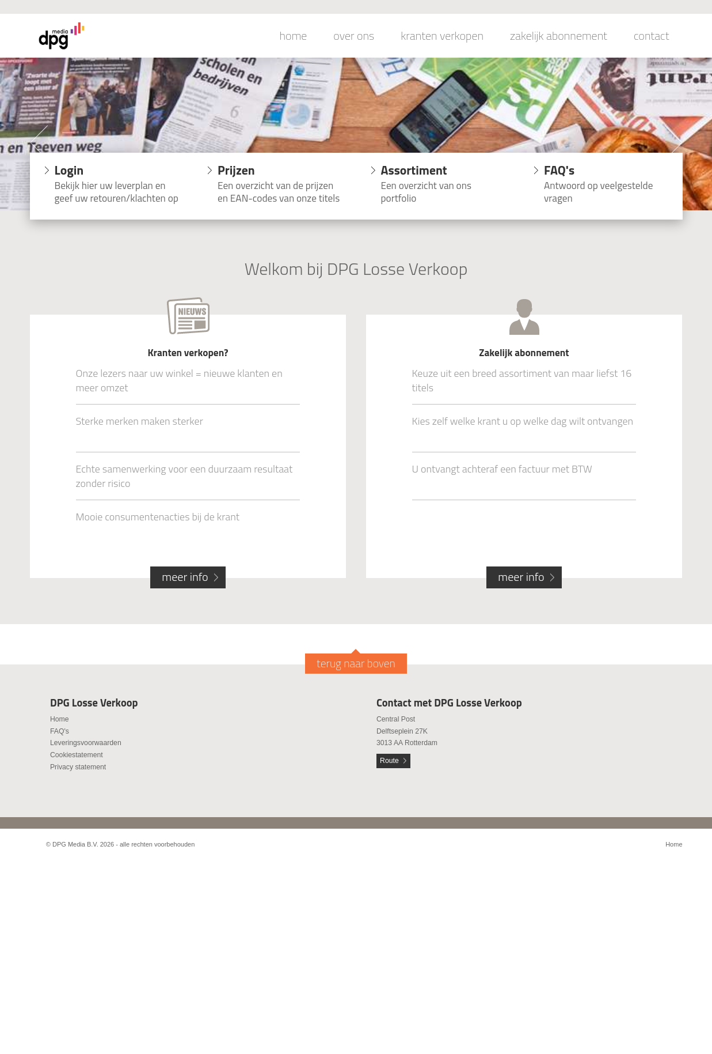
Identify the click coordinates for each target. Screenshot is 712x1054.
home (293, 35)
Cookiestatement (76, 755)
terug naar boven (356, 663)
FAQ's (59, 731)
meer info (185, 576)
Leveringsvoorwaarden (85, 743)
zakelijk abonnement (558, 35)
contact (651, 35)
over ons (353, 35)
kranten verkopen (442, 35)
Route (389, 761)
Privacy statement (78, 767)
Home (59, 719)
